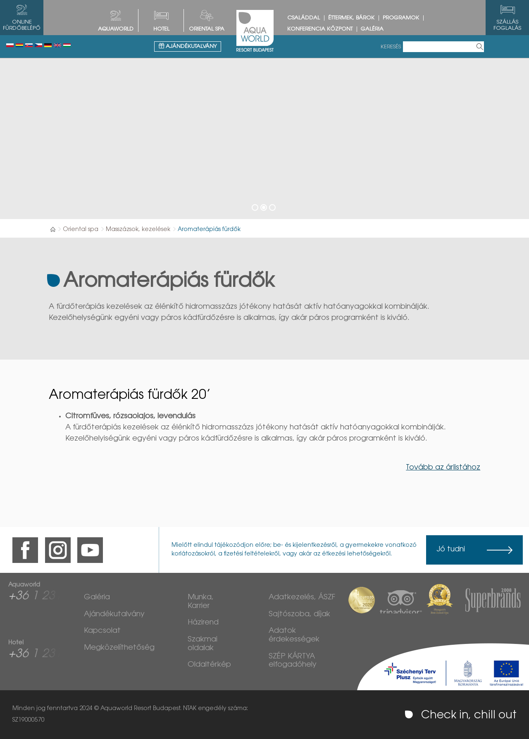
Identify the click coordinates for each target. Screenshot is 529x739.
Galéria (372, 29)
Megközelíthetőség (119, 648)
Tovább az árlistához (443, 468)
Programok (401, 18)
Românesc (19, 45)
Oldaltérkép (209, 665)
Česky (38, 45)
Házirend (203, 623)
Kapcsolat (102, 631)
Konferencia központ (320, 29)
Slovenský (29, 45)
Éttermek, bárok (351, 18)
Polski (10, 45)
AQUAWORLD (115, 29)
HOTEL (161, 29)
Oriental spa (206, 29)
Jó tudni (450, 549)
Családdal (303, 18)
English (57, 45)
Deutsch (48, 45)
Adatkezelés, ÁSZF (302, 597)
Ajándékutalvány (188, 46)
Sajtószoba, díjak (299, 614)
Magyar (67, 45)
